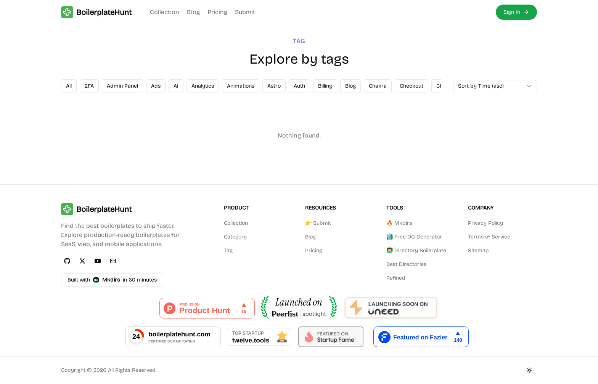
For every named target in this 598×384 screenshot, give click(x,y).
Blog (193, 12)
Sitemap (478, 250)
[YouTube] (98, 261)
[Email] (113, 261)
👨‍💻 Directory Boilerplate (416, 250)
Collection (164, 12)
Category (235, 237)
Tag (228, 250)
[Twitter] (82, 261)
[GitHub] (67, 261)
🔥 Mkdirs (399, 223)
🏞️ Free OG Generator (414, 237)
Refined (395, 278)
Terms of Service (489, 237)
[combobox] (495, 86)
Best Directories (406, 264)
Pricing (217, 12)
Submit (245, 12)
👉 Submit (318, 223)
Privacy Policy (485, 223)
